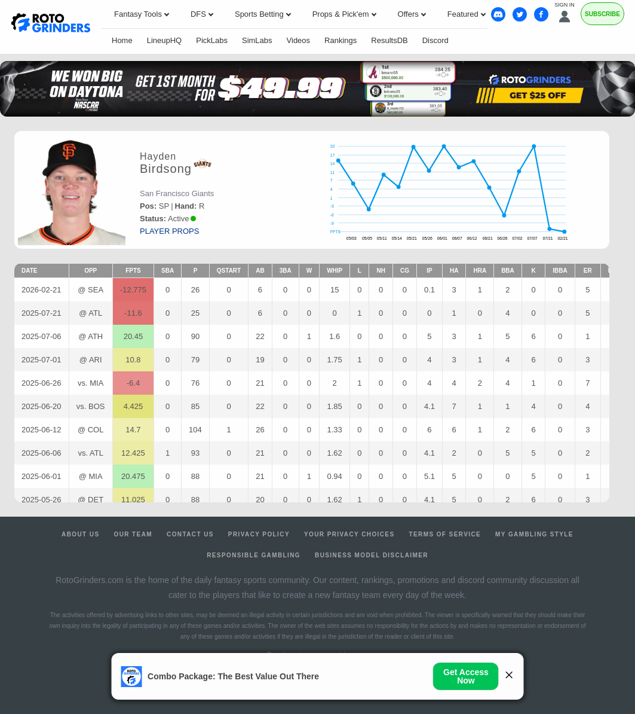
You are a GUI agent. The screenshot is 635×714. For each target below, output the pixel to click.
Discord (435, 40)
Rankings (340, 40)
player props (169, 231)
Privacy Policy (259, 534)
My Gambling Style (534, 534)
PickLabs (212, 40)
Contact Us (190, 534)
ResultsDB (389, 40)
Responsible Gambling (253, 555)
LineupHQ (164, 40)
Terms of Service (445, 534)
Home (122, 40)
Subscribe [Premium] (602, 14)
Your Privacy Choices (349, 534)
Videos (299, 40)
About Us (80, 534)
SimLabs (257, 40)
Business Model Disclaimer (371, 555)
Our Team (132, 534)
